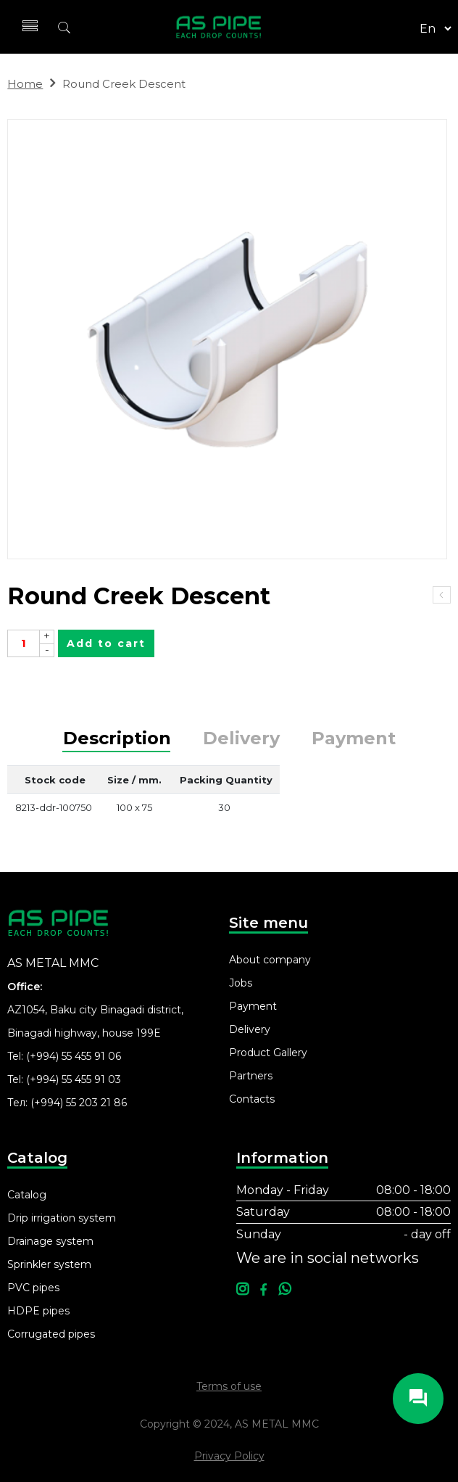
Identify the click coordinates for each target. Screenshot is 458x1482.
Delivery (241, 739)
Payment (354, 739)
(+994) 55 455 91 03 (73, 1079)
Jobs (240, 982)
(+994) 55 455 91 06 (73, 1056)
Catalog (26, 1194)
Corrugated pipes (51, 1334)
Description (117, 739)
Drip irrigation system (61, 1217)
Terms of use (229, 1386)
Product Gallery (268, 1052)
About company (270, 959)
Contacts (252, 1099)
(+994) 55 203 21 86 (78, 1102)
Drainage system (50, 1241)
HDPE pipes (38, 1310)
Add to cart (106, 643)
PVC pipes (33, 1287)
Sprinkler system (49, 1264)
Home (25, 84)
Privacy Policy (229, 1455)
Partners (250, 1075)
